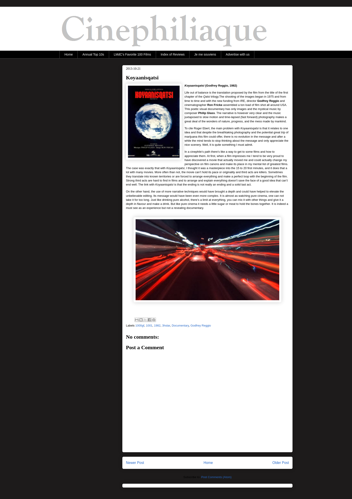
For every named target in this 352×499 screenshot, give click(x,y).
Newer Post (135, 463)
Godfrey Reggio (200, 325)
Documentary (180, 325)
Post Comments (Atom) (216, 477)
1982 (157, 325)
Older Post (280, 463)
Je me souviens (205, 54)
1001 (149, 325)
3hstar (166, 325)
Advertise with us (238, 54)
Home (68, 54)
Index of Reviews (173, 54)
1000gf (139, 325)
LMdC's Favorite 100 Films (132, 54)
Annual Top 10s (93, 54)
